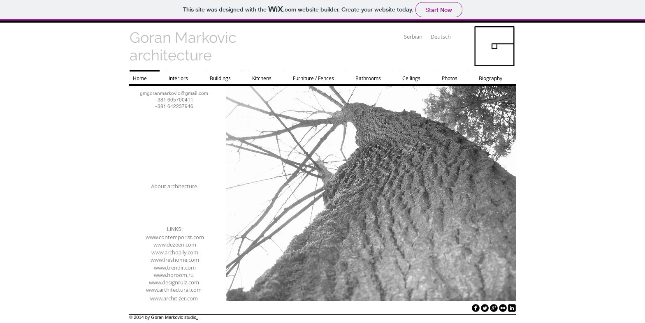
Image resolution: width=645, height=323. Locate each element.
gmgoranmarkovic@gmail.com (174, 93)
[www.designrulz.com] (174, 282)
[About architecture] (174, 186)
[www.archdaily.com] (174, 252)
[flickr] (503, 308)
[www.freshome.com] (174, 259)
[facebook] (476, 308)
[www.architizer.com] (174, 298)
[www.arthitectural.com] (174, 289)
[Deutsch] (440, 37)
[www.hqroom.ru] (174, 275)
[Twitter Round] (485, 308)
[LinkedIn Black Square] (512, 308)
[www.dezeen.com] (174, 244)
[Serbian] (413, 37)
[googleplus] (494, 308)
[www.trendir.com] (174, 267)
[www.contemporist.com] (174, 237)
